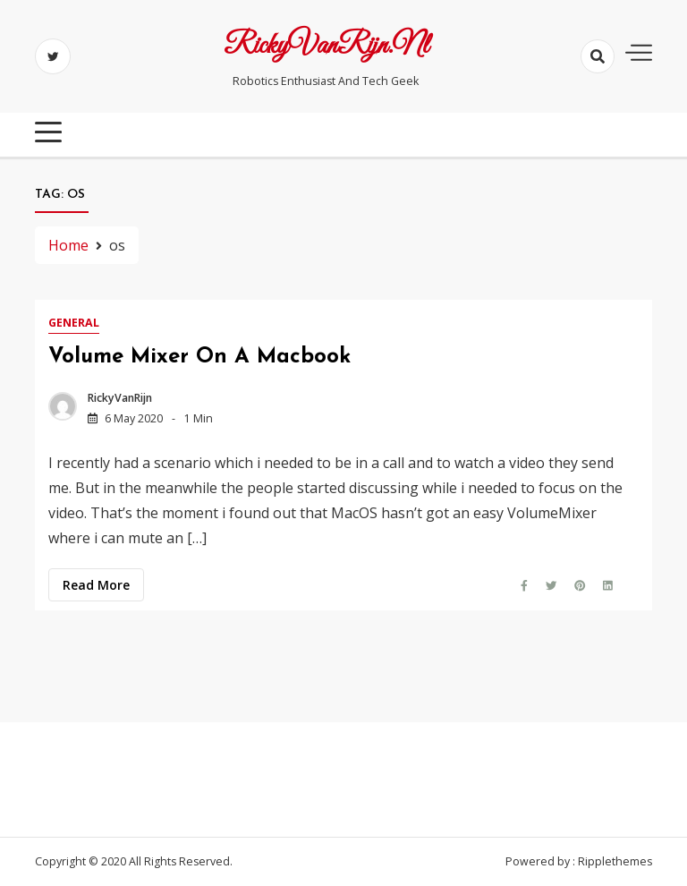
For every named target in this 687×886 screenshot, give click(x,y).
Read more (96, 584)
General (73, 322)
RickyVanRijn (120, 397)
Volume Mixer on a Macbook (199, 357)
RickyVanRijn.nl (326, 46)
